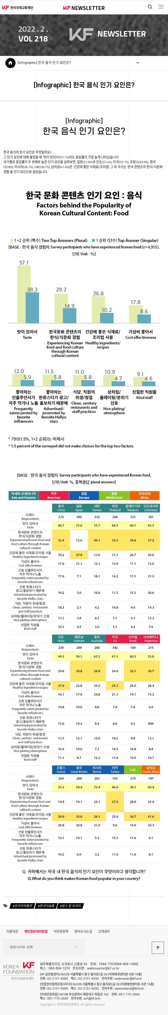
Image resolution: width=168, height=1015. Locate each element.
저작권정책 (61, 931)
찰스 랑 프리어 (71, 905)
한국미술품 (47, 905)
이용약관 (12, 931)
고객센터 (104, 931)
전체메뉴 (160, 7)
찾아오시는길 (83, 931)
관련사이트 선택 (44, 947)
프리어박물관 (23, 905)
